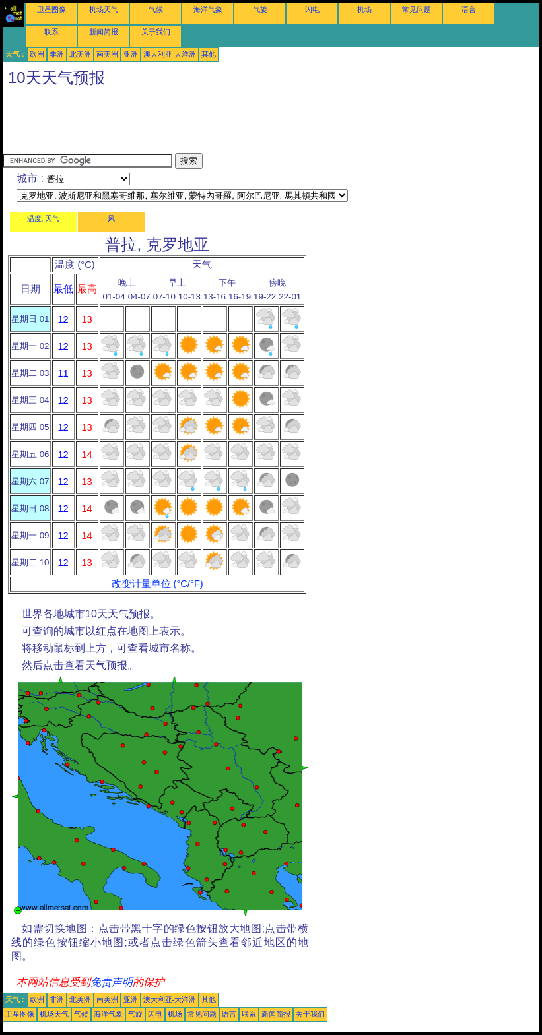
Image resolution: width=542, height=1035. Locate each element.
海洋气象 (207, 9)
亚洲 (130, 54)
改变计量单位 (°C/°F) (157, 584)
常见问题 (416, 9)
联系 (51, 32)
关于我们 (155, 32)
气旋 (260, 9)
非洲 (57, 54)
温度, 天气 (43, 218)
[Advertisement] (243, 123)
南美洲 (107, 54)
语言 (468, 9)
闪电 (312, 9)
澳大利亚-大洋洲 (170, 54)
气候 (156, 9)
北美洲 (80, 54)
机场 (364, 9)
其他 (208, 54)
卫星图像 (51, 9)
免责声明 (111, 982)
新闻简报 (103, 32)
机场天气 (103, 9)
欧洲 (37, 54)
